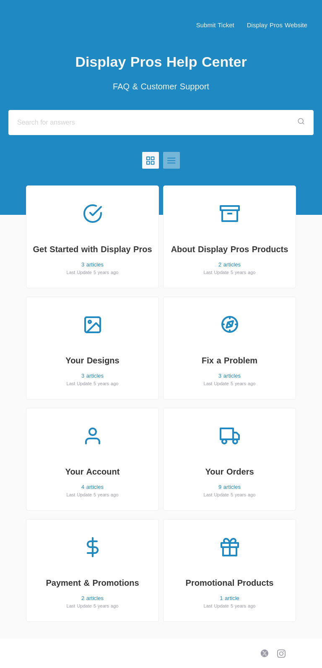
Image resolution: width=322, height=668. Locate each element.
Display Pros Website (277, 25)
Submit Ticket (215, 25)
